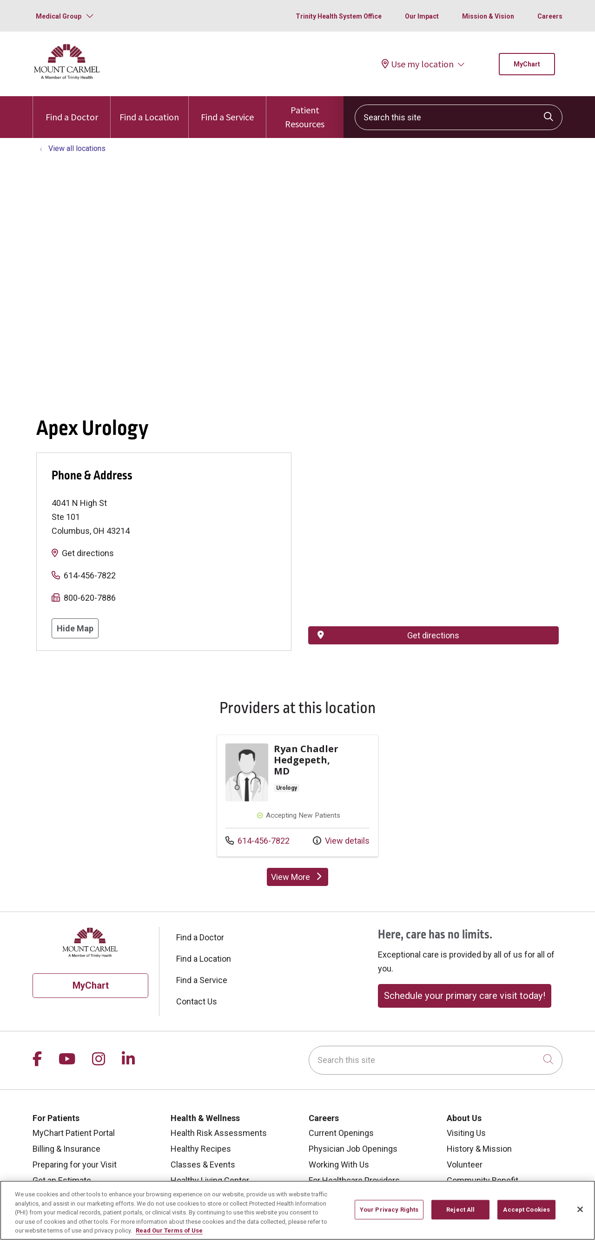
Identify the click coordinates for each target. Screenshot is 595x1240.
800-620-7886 (90, 598)
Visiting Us (466, 1133)
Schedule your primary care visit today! (464, 995)
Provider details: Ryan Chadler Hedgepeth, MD (297, 795)
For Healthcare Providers (354, 1180)
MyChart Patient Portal (74, 1133)
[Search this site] (458, 117)
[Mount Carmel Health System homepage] (67, 77)
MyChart (527, 64)
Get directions (88, 553)
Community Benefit (482, 1180)
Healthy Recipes (201, 1149)
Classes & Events (203, 1164)
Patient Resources (305, 113)
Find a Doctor (72, 109)
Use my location (418, 64)
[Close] (580, 1209)
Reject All (460, 1209)
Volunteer (465, 1164)
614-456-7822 (90, 575)
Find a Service (227, 109)
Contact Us (196, 1001)
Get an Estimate (62, 1180)
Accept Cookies (526, 1209)
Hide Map (75, 628)
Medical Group (58, 16)
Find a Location (149, 109)
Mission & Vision (488, 16)
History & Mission (479, 1149)
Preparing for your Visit (75, 1164)
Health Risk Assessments (219, 1133)
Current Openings (341, 1133)
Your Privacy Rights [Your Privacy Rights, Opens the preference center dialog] (389, 1209)
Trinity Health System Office (339, 16)
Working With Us (339, 1164)
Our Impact (422, 16)
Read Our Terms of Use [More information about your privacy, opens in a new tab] (169, 1230)
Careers (549, 16)
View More (299, 879)
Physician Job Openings (353, 1149)
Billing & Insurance (66, 1149)
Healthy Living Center (210, 1180)
